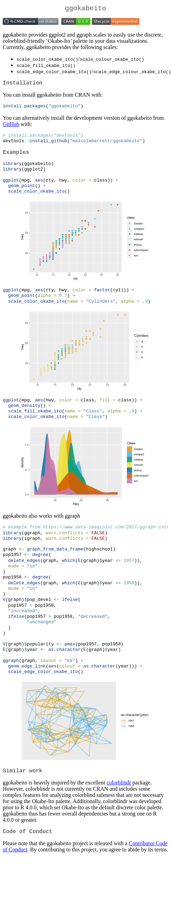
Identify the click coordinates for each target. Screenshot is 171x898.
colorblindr (119, 816)
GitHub (11, 127)
